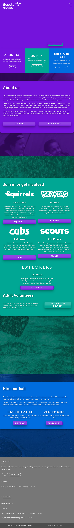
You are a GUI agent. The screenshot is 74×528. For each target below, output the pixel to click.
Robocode (59, 525)
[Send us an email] (6, 474)
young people (22, 113)
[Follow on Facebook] (3, 474)
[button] (70, 4)
